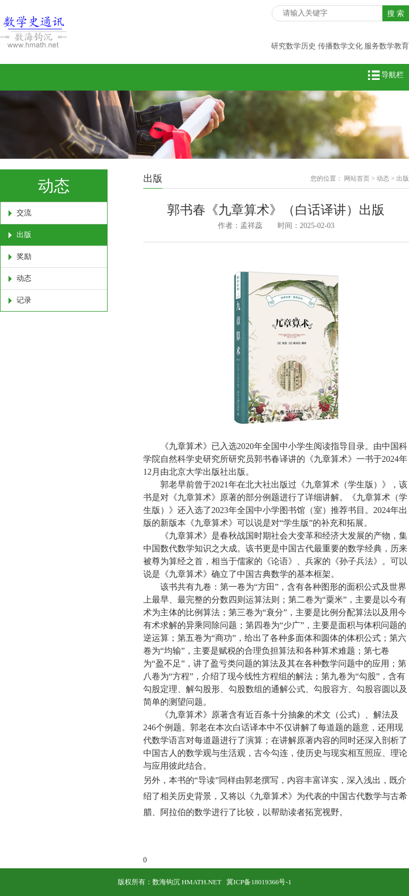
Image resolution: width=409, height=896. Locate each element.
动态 (24, 278)
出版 (24, 235)
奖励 (24, 256)
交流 (24, 213)
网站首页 (357, 178)
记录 (24, 300)
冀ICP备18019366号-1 (258, 882)
